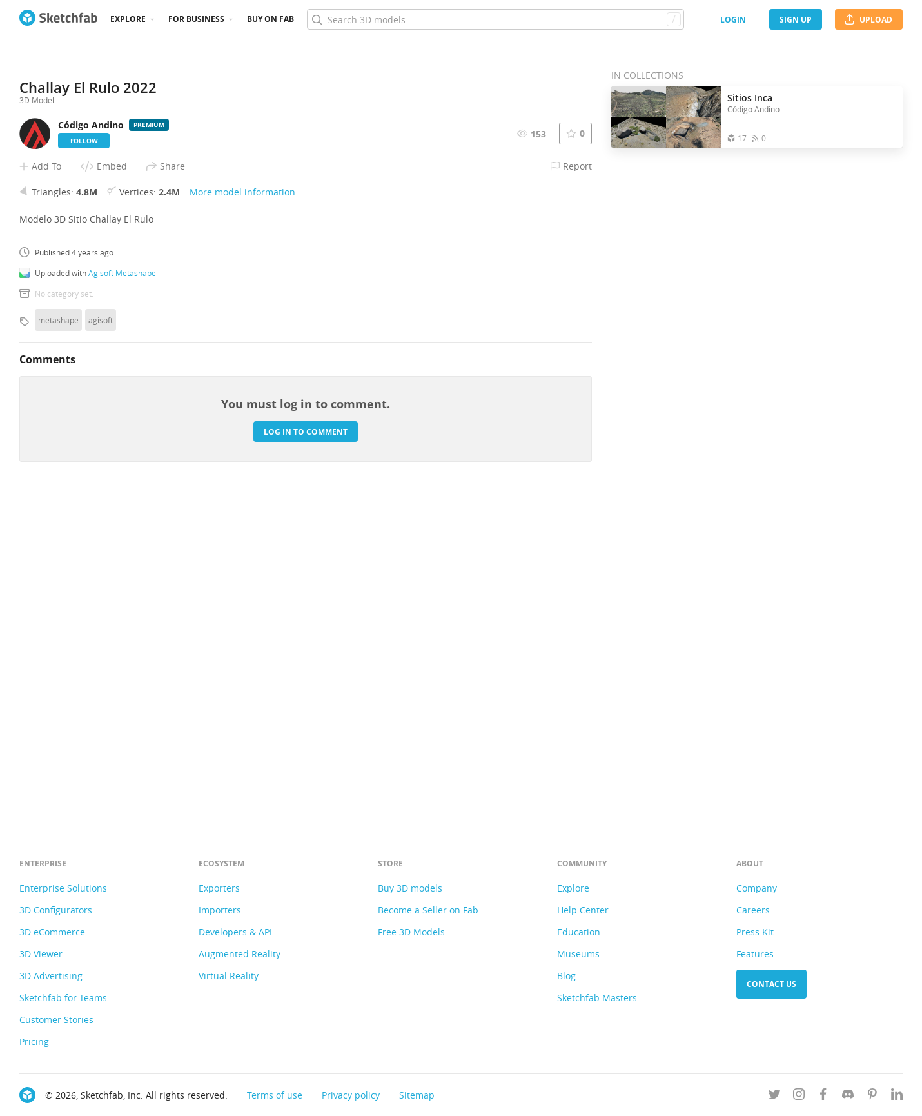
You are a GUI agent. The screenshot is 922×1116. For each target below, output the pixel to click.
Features (755, 954)
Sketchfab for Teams (63, 997)
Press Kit (755, 932)
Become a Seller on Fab (428, 910)
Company (756, 888)
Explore (128, 19)
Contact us (771, 984)
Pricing (34, 1041)
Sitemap (417, 1095)
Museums (578, 954)
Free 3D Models (411, 932)
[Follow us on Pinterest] (872, 1096)
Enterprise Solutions (63, 888)
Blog (566, 976)
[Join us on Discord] (848, 1096)
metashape (58, 640)
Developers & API (235, 932)
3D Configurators (55, 910)
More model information (242, 512)
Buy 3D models (410, 888)
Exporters (219, 888)
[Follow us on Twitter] (774, 1096)
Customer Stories (56, 1019)
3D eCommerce (52, 932)
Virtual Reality (229, 976)
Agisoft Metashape (122, 593)
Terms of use (274, 1095)
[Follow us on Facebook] (823, 1096)
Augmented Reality (239, 954)
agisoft (100, 640)
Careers (753, 910)
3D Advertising (51, 976)
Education (578, 932)
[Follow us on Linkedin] (897, 1096)
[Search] (495, 19)
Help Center (583, 910)
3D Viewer (41, 954)
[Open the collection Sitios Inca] (666, 117)
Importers (220, 910)
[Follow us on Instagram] (799, 1096)
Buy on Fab (270, 19)
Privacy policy (351, 1095)
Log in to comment (306, 752)
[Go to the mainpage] (58, 19)
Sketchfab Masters (597, 997)
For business (196, 19)
